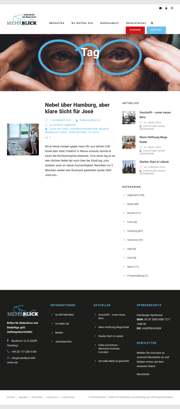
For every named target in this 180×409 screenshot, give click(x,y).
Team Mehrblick (90, 120)
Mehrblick (52, 132)
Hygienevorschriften (83, 129)
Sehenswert (109, 23)
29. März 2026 (152, 122)
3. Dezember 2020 (60, 120)
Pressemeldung (135, 275)
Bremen (131, 213)
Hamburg (70, 125)
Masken (103, 129)
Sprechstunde (78, 132)
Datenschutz (68, 397)
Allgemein (56, 125)
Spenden (135, 30)
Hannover (132, 239)
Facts (130, 222)
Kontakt (156, 30)
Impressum (52, 397)
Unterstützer (136, 23)
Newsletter (37, 397)
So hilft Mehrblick (64, 314)
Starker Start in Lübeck (154, 161)
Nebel (64, 132)
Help (129, 248)
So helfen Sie (82, 23)
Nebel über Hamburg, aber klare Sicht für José (77, 108)
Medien (59, 332)
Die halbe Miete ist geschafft (113, 361)
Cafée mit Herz (59, 129)
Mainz (130, 266)
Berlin (130, 204)
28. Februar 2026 (154, 167)
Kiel (129, 257)
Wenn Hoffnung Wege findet (113, 327)
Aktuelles (57, 23)
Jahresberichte (63, 341)
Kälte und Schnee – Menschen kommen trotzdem (109, 349)
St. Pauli (94, 132)
